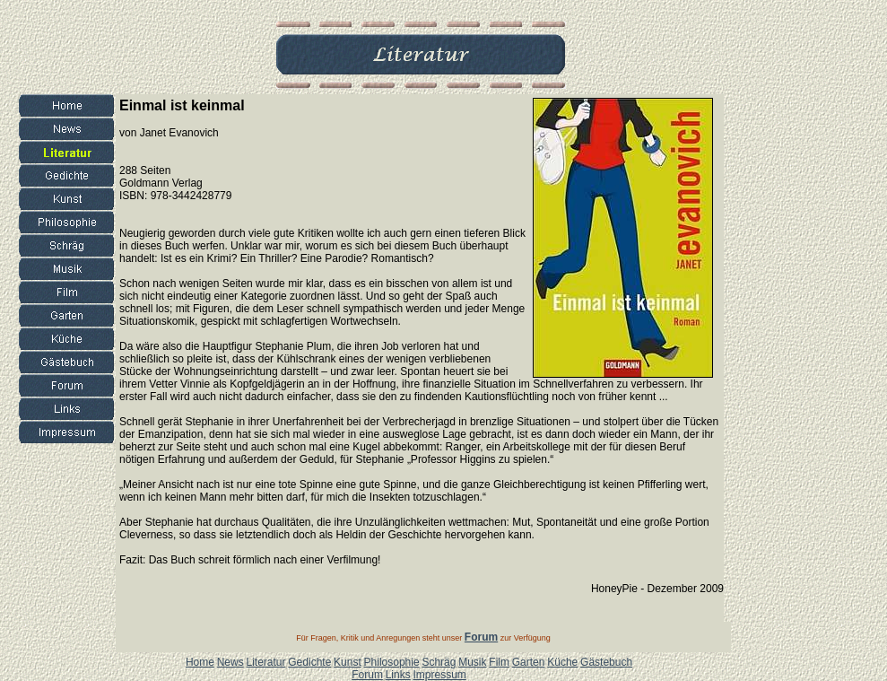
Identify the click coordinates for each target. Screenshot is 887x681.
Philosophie (392, 662)
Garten (528, 662)
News (230, 662)
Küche (562, 662)
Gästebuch (606, 662)
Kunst (347, 662)
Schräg (439, 662)
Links (398, 674)
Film (499, 662)
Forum (367, 674)
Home (200, 662)
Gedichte (309, 662)
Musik (472, 662)
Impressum (439, 674)
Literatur (265, 662)
